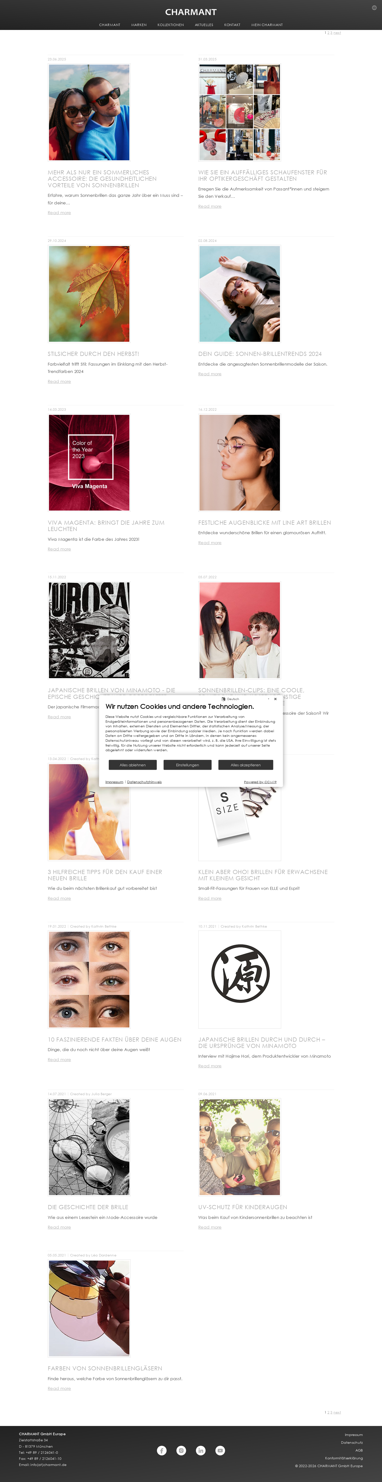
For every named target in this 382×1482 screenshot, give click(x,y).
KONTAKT (232, 24)
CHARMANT (109, 24)
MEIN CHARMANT (267, 24)
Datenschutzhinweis (144, 781)
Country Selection (376, 9)
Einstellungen (187, 764)
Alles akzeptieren (246, 764)
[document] (191, 731)
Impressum (114, 781)
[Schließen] (275, 699)
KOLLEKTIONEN (171, 24)
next (337, 32)
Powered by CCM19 (260, 782)
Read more (59, 212)
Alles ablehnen (133, 764)
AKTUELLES (204, 24)
